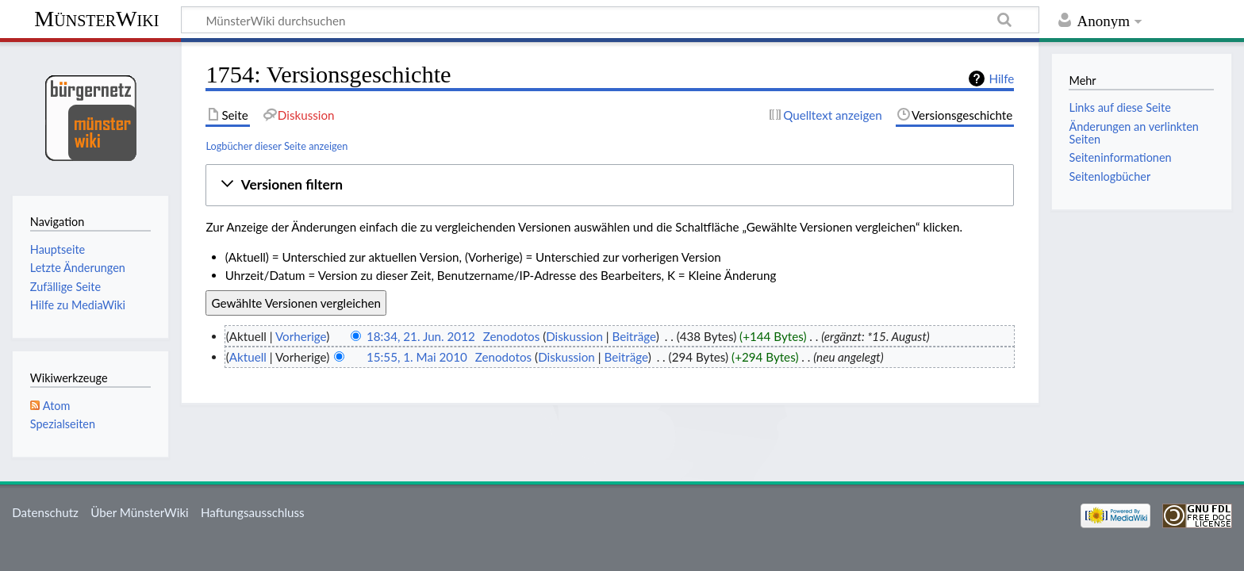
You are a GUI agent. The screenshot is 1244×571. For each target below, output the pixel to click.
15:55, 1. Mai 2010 (417, 357)
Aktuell (248, 357)
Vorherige (300, 336)
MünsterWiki (96, 18)
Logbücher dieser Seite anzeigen (276, 146)
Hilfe (1001, 78)
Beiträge (633, 336)
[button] (610, 184)
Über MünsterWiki (139, 512)
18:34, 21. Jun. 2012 (421, 336)
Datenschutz (45, 512)
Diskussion (574, 336)
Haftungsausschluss (253, 512)
